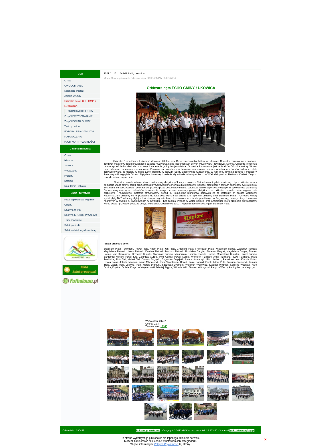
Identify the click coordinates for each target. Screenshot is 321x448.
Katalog (68, 181)
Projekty (68, 175)
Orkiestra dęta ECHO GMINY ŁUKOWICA (80, 103)
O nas (67, 80)
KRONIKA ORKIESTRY (80, 111)
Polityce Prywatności (166, 444)
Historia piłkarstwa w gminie (79, 199)
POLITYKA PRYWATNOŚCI (79, 141)
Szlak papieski (72, 225)
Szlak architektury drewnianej (80, 230)
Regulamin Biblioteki (75, 186)
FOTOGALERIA (73, 136)
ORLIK (68, 204)
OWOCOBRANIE (73, 85)
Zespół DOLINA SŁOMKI (77, 121)
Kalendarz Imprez (73, 90)
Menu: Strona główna (115, 78)
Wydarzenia (70, 170)
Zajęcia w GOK (72, 96)
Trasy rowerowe (73, 220)
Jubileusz (69, 165)
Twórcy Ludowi (72, 126)
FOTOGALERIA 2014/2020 (79, 131)
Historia (68, 160)
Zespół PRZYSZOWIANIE (78, 116)
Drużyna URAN (72, 209)
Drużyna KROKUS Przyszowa (80, 215)
